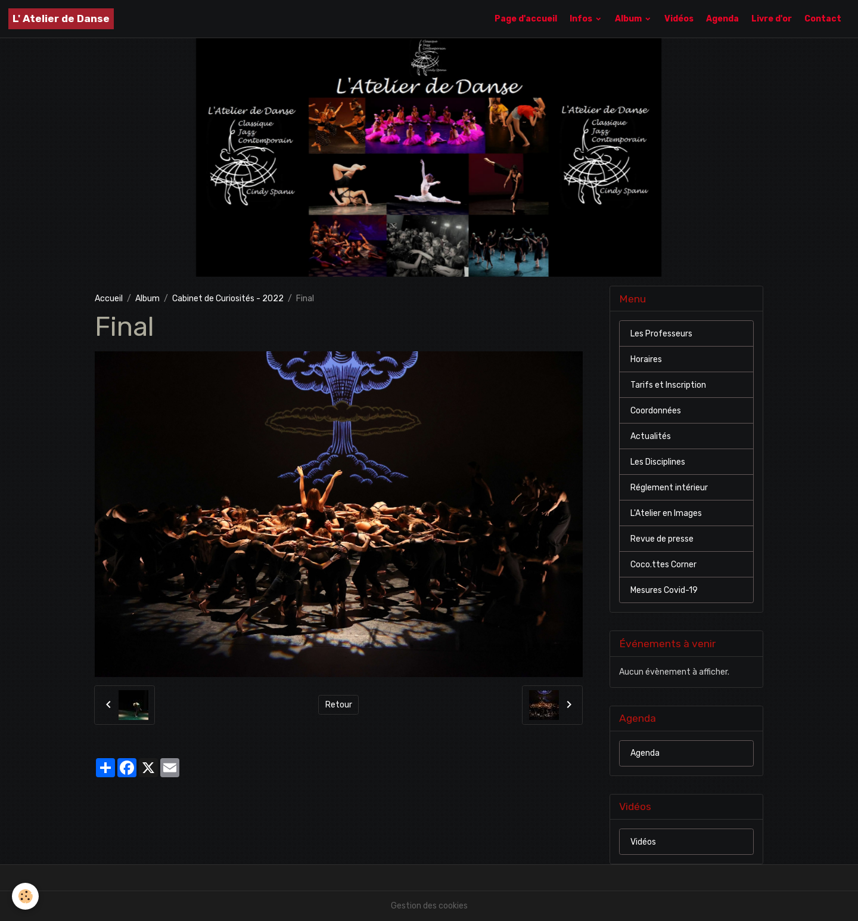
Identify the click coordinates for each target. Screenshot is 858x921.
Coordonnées (655, 411)
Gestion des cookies (429, 906)
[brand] (61, 18)
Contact (822, 19)
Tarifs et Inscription (668, 385)
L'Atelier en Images (666, 513)
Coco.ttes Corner (663, 565)
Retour (338, 705)
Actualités (650, 436)
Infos (582, 19)
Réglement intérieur (669, 488)
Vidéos (679, 19)
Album (629, 19)
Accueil (109, 298)
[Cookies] (25, 896)
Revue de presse (662, 539)
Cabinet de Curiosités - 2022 (228, 298)
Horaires (646, 359)
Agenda (722, 19)
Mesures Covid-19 (664, 590)
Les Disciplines (657, 462)
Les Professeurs (661, 334)
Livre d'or (771, 19)
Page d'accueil (526, 19)
